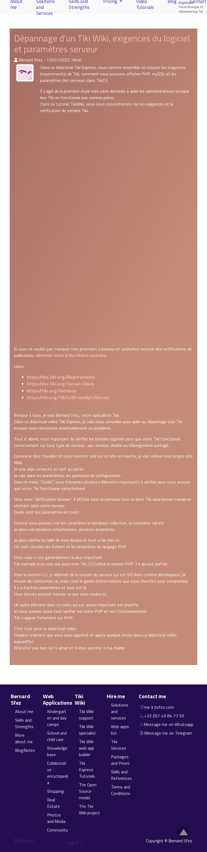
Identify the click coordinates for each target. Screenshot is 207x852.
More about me (24, 738)
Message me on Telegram (168, 733)
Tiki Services (118, 744)
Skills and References (121, 774)
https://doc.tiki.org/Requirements (61, 377)
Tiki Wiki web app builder (86, 748)
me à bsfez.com (159, 707)
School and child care (57, 736)
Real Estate (53, 803)
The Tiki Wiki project (89, 809)
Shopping (55, 791)
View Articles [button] (27, 22)
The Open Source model (87, 791)
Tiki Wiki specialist (87, 729)
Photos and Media (56, 818)
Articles (24, 840)
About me (24, 711)
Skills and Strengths (24, 723)
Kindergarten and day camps (57, 718)
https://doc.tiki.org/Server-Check (60, 383)
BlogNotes (25, 750)
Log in (73, 842)
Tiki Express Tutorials (87, 769)
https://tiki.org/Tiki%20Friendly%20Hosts (68, 397)
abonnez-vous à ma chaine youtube (71, 355)
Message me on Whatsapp (169, 724)
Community (57, 830)
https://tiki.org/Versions (51, 390)
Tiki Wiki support (86, 714)
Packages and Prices (120, 759)
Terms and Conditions (120, 790)
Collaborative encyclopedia (57, 773)
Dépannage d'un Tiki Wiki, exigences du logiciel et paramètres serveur (102, 43)
